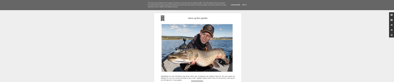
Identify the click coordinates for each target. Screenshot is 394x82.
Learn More (235, 5)
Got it (244, 5)
